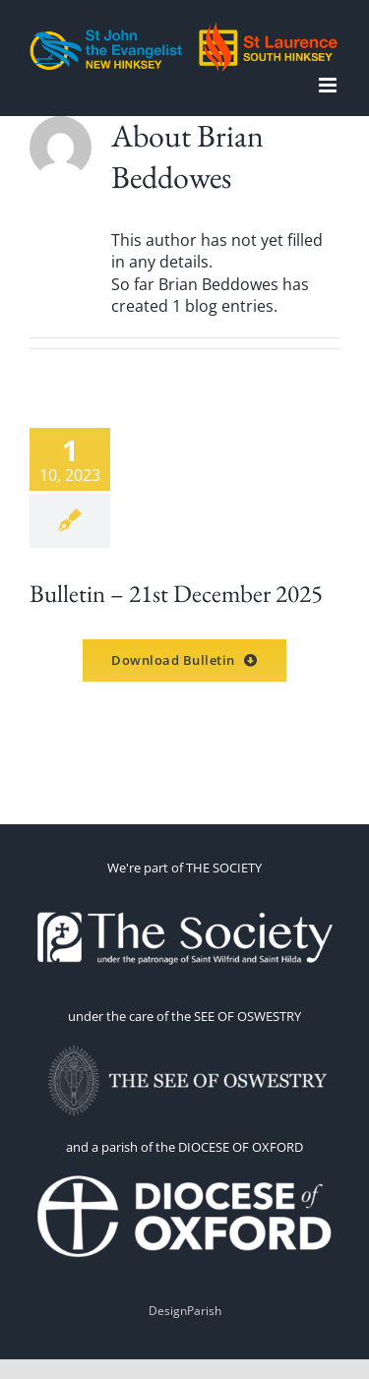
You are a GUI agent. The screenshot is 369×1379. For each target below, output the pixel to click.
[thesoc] (185, 896)
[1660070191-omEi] (185, 1177)
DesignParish (185, 1310)
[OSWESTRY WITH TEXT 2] (185, 1046)
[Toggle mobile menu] (329, 85)
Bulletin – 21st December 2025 (176, 593)
